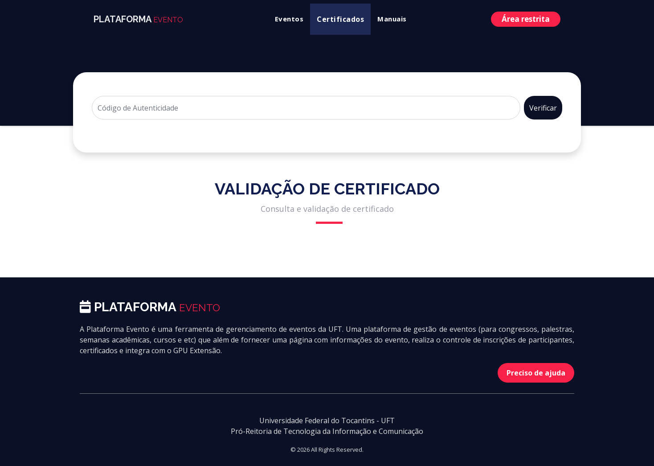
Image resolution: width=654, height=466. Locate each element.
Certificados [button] (340, 19)
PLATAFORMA (138, 19)
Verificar (543, 108)
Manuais (392, 18)
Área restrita (526, 19)
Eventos (289, 18)
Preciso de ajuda (536, 373)
